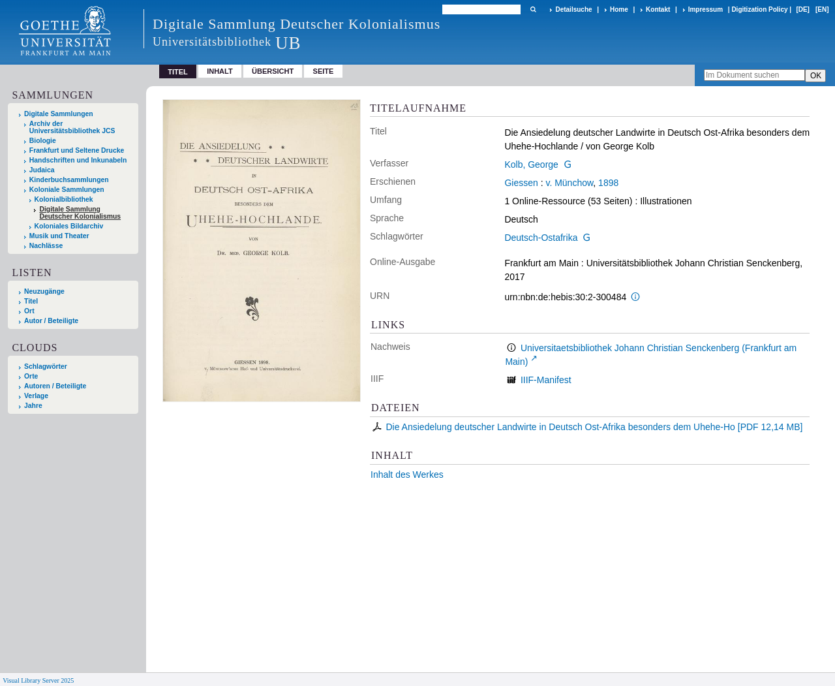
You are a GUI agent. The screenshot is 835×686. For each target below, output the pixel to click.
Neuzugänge (44, 291)
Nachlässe (46, 245)
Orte (31, 376)
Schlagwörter (45, 366)
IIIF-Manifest (546, 380)
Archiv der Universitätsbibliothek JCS (72, 127)
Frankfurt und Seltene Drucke (77, 150)
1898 (608, 183)
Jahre (33, 405)
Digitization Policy (759, 9)
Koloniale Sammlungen (66, 189)
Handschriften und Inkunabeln (78, 160)
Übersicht (273, 71)
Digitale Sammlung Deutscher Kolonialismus (80, 213)
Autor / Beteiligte (51, 320)
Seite (323, 71)
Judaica (42, 170)
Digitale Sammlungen (58, 113)
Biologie (42, 140)
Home (619, 9)
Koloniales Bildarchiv (69, 226)
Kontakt (658, 9)
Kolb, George (531, 164)
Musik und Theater (59, 236)
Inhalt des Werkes (407, 474)
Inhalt (220, 71)
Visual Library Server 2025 (38, 680)
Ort (29, 311)
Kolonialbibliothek (64, 199)
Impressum (705, 9)
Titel (31, 301)
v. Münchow (569, 183)
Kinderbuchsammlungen (69, 179)
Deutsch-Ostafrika (540, 237)
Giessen (521, 183)
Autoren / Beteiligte (55, 386)
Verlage (36, 395)
